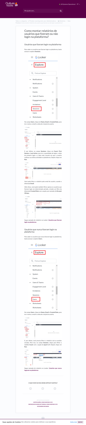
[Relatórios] (61, 21)
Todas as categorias (21, 21)
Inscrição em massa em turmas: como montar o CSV (43, 404)
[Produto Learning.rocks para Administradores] (42, 21)
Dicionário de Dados (43, 406)
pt (78, 4)
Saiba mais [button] (73, 422)
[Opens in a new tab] (43, 418)
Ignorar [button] (80, 422)
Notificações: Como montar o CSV (43, 402)
